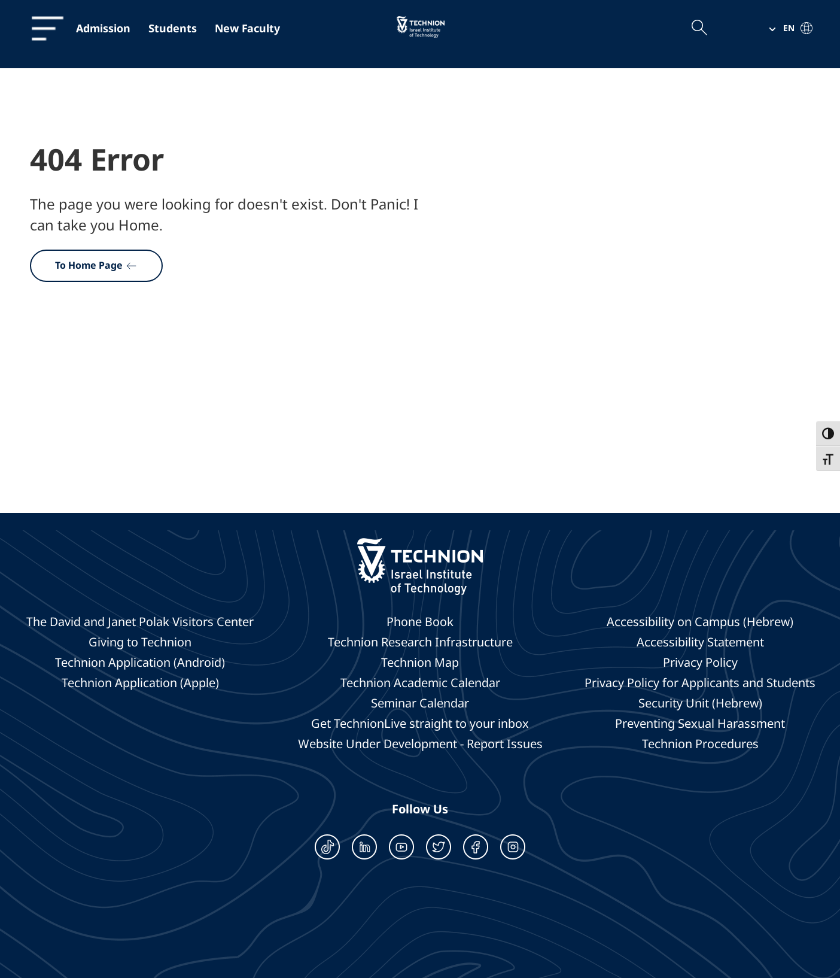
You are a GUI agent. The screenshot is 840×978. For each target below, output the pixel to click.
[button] (786, 28)
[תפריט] (41, 28)
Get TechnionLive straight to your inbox (420, 723)
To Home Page (96, 265)
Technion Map (420, 662)
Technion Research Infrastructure (420, 642)
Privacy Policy (700, 662)
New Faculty (247, 28)
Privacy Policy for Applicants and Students (700, 683)
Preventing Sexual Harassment (700, 723)
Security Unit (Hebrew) (700, 703)
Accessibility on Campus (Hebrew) (700, 622)
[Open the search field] (698, 28)
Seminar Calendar (420, 703)
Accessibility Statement (700, 642)
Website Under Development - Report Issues (420, 744)
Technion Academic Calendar (420, 683)
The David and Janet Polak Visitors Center (140, 622)
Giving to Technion (140, 642)
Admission (103, 28)
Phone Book (420, 622)
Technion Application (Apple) (140, 683)
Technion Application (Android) (140, 662)
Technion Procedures (700, 744)
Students (172, 28)
